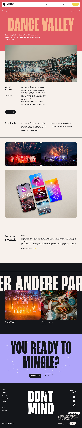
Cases (57, 4)
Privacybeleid (60, 419)
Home (3, 389)
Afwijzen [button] (65, 423)
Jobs (68, 4)
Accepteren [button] (73, 423)
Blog (63, 4)
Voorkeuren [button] (60, 423)
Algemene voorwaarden (8, 423)
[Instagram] (74, 401)
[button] (79, 414)
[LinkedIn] (74, 397)
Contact (75, 4)
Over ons (37, 4)
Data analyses (8, 95)
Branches (51, 4)
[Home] (4, 4)
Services (44, 4)
